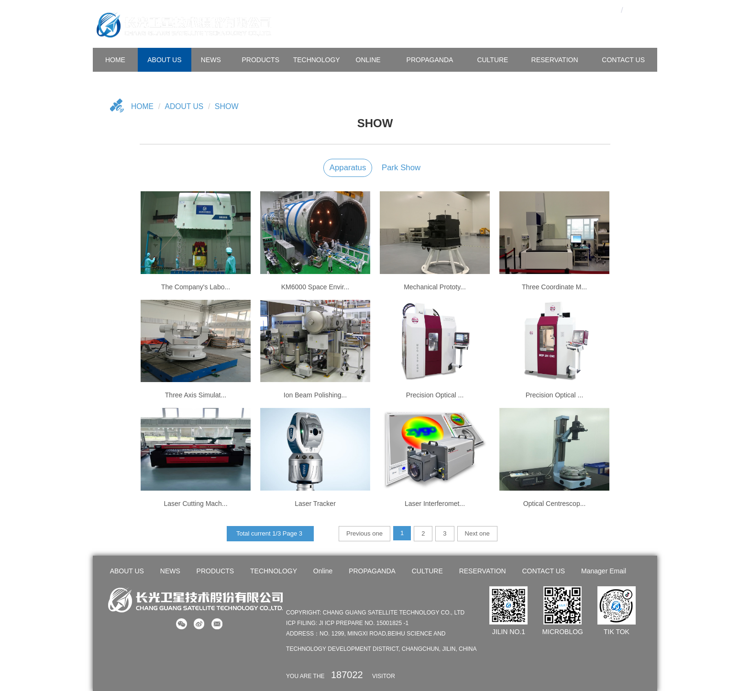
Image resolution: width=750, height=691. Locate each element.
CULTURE (492, 60)
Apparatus (348, 167)
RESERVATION (482, 571)
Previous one (364, 533)
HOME (115, 60)
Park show (401, 167)
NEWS (211, 60)
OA (591, 8)
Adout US (185, 106)
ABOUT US (164, 60)
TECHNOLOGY (316, 60)
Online (368, 60)
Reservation (554, 60)
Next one (477, 533)
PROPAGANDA (430, 60)
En (638, 8)
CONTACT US (623, 60)
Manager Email (603, 571)
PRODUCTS (260, 60)
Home (142, 106)
